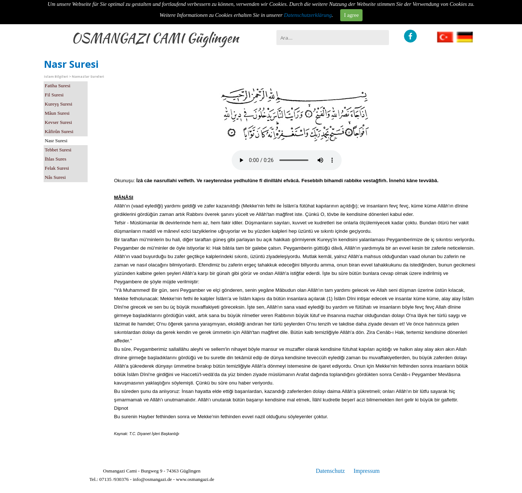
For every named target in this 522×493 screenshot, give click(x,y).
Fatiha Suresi (57, 85)
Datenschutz (330, 471)
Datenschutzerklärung (308, 15)
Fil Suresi (54, 95)
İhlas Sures (55, 159)
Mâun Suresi (57, 113)
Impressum (366, 471)
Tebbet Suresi (58, 149)
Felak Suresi (57, 168)
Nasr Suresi (56, 140)
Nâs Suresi (55, 177)
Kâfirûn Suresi (59, 131)
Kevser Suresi (58, 122)
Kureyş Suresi (58, 104)
